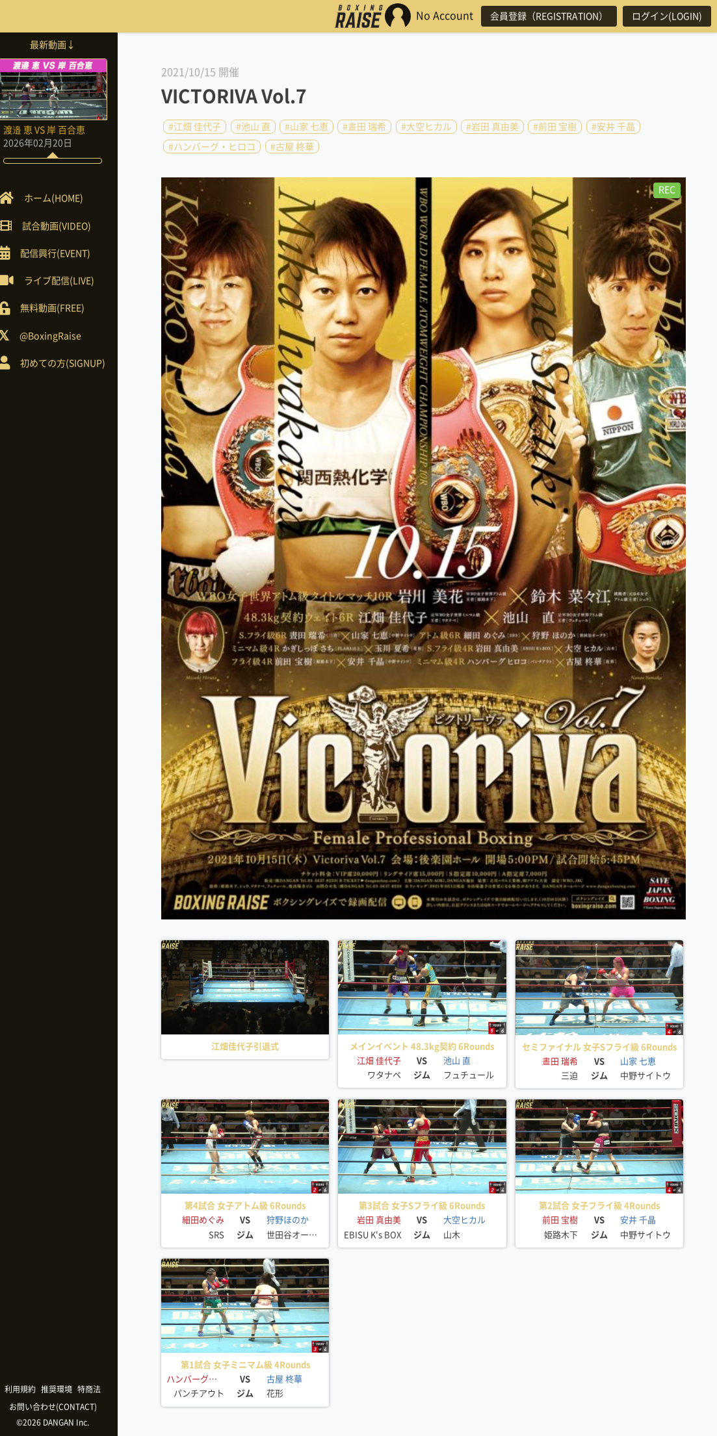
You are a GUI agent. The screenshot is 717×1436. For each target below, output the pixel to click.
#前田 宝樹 (555, 126)
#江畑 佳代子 (194, 126)
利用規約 (32, 1389)
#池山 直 (253, 126)
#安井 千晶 (613, 126)
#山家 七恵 (306, 126)
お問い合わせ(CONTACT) (65, 1407)
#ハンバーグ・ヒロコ (211, 146)
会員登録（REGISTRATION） (544, 16)
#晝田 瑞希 (364, 126)
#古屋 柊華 (292, 146)
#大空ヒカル (426, 126)
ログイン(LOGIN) (665, 16)
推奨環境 (69, 1389)
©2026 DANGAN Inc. (65, 1422)
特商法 (101, 1389)
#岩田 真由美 (492, 126)
